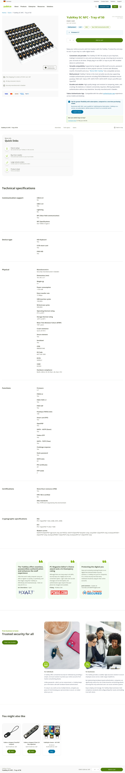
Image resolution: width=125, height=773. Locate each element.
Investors (96, 1)
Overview (58, 127)
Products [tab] (23, 6)
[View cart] (120, 7)
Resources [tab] (41, 6)
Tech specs (66, 127)
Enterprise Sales (104, 6)
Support (119, 1)
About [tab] (16, 6)
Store (115, 6)
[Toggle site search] (96, 7)
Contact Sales (105, 1)
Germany (7, 1)
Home (4, 13)
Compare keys (72, 120)
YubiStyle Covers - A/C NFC (52, 742)
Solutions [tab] (50, 6)
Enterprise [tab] (32, 6)
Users (74, 127)
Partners (113, 1)
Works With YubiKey (96, 71)
